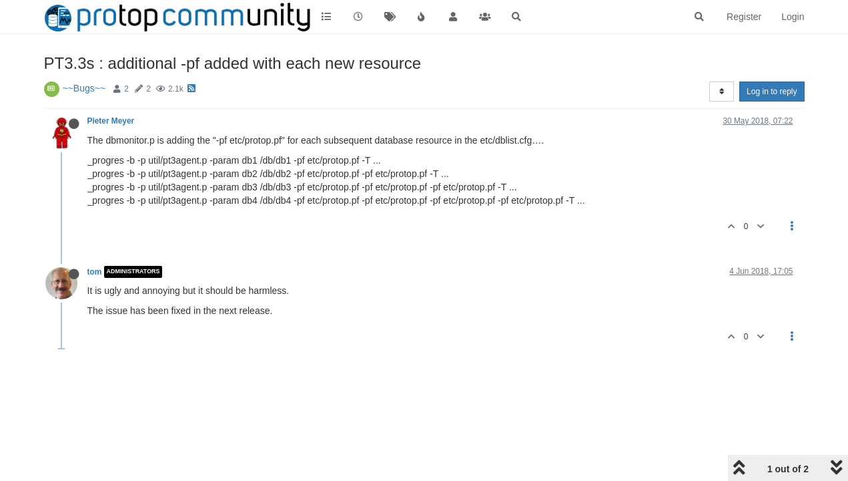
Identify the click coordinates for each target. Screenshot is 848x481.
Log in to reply (772, 91)
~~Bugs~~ (84, 88)
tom (94, 272)
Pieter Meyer (111, 121)
